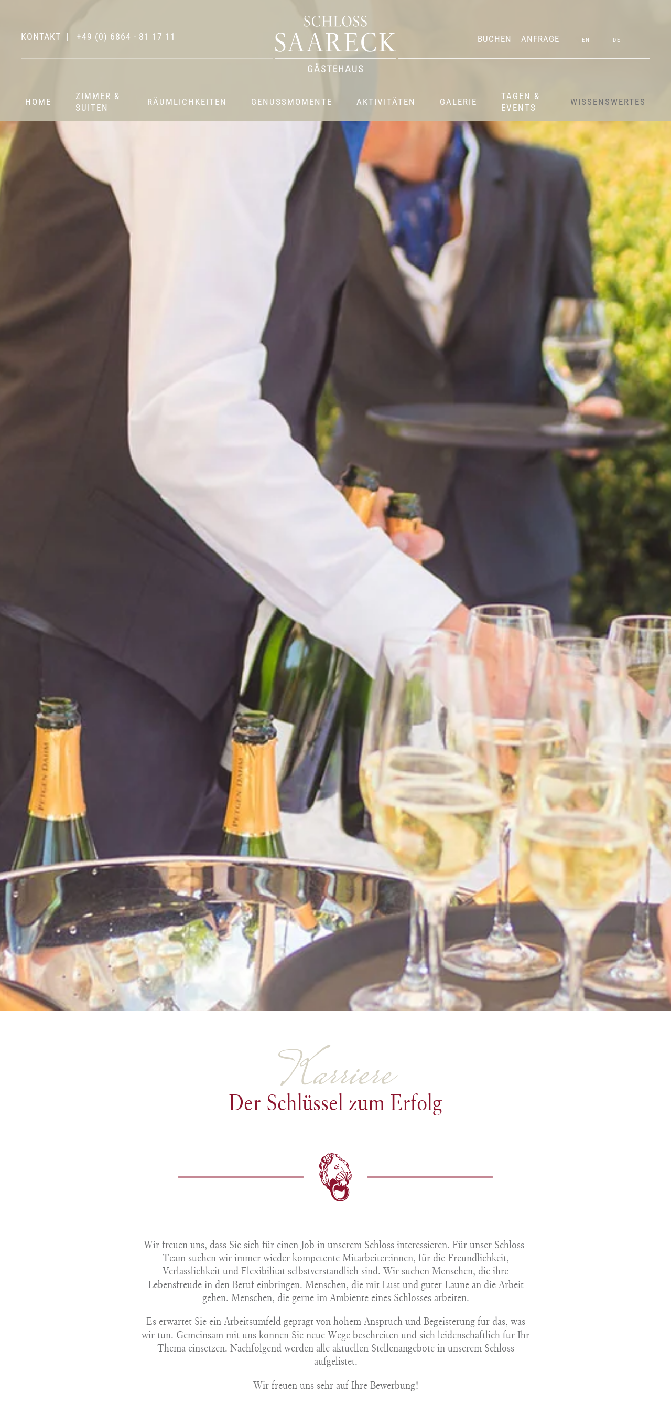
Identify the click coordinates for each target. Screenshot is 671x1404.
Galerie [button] (458, 102)
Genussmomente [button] (291, 102)
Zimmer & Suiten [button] (97, 102)
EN (586, 40)
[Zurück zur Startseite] (335, 44)
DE (617, 40)
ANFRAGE (540, 39)
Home (38, 102)
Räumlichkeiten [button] (187, 102)
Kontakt (41, 36)
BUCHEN (495, 39)
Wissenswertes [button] (608, 102)
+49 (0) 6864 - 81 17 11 (125, 36)
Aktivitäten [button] (386, 102)
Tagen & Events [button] (520, 102)
